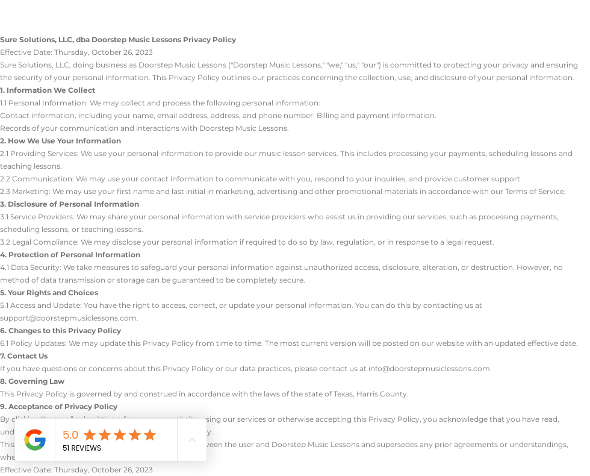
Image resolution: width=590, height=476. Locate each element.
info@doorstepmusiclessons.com (429, 368)
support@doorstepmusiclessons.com (68, 317)
